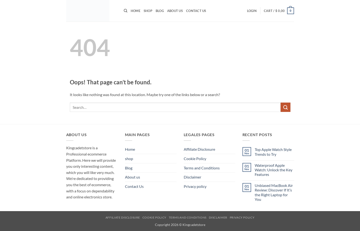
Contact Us (196, 11)
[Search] (125, 10)
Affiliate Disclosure (199, 149)
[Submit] (285, 107)
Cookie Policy (195, 158)
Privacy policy (195, 186)
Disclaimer (192, 177)
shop (148, 11)
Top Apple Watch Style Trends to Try (273, 151)
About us (175, 11)
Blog (160, 11)
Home (135, 11)
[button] (252, 11)
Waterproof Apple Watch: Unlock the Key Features (273, 170)
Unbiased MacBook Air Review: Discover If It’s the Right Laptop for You (274, 192)
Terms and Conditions (202, 168)
